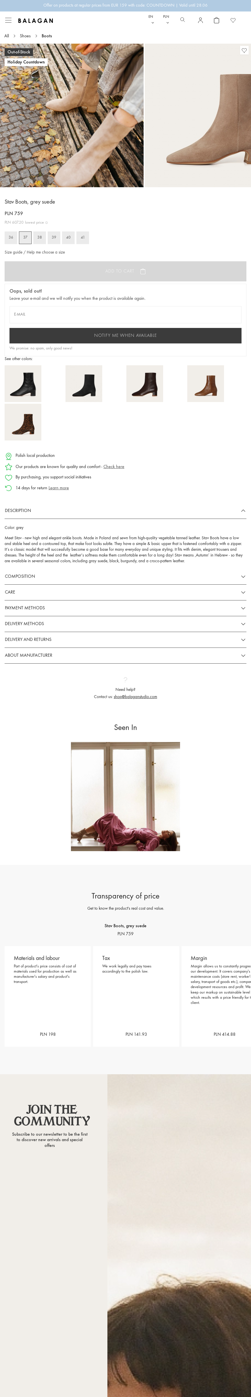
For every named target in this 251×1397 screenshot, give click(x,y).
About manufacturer (28, 655)
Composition (20, 576)
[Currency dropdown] (166, 20)
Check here (113, 467)
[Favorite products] (233, 20)
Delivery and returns (28, 639)
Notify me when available (125, 335)
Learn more (59, 488)
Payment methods (25, 608)
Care (10, 592)
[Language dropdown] (151, 20)
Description (18, 511)
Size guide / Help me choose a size (35, 252)
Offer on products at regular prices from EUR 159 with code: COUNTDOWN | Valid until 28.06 (125, 5)
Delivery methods (24, 624)
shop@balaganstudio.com (135, 697)
